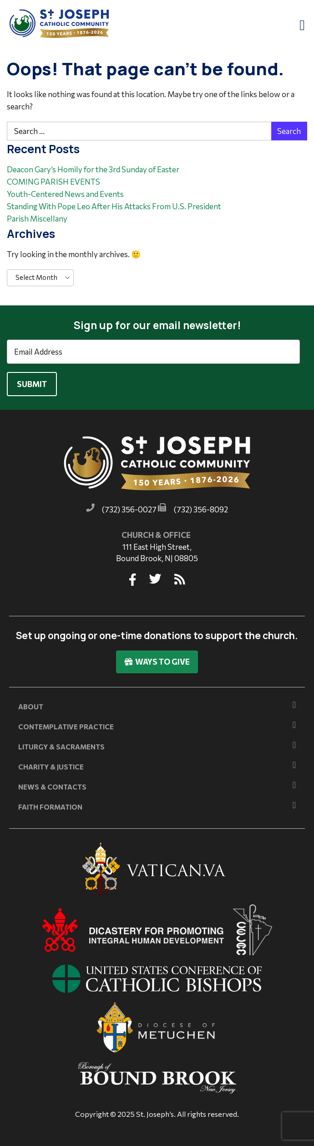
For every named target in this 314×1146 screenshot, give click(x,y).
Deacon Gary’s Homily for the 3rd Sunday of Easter (93, 169)
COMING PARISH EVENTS (53, 181)
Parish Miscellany (37, 218)
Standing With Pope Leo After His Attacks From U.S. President (114, 206)
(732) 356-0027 (129, 509)
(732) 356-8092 (201, 509)
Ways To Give (157, 661)
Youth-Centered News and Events (65, 194)
